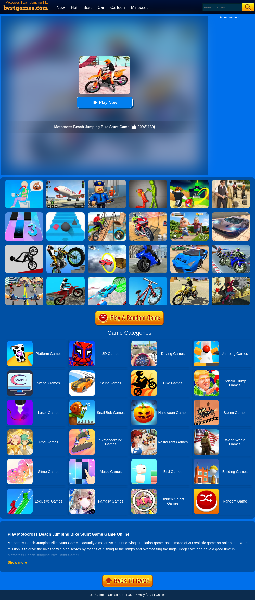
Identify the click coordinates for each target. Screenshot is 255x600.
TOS (129, 595)
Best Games (157, 595)
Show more (17, 562)
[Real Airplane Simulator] (65, 182)
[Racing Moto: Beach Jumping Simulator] (189, 279)
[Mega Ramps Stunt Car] (107, 279)
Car (101, 7)
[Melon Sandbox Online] (148, 182)
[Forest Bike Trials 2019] (65, 279)
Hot (74, 7)
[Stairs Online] (65, 214)
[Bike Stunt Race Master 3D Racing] (231, 246)
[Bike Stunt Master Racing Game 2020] (148, 246)
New (61, 7)
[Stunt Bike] (65, 246)
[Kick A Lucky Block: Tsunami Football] (189, 182)
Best (87, 7)
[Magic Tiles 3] (24, 214)
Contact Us (115, 595)
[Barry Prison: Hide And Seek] (107, 182)
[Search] (222, 7)
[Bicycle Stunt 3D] (107, 214)
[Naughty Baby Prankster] (189, 214)
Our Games (97, 595)
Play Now (104, 102)
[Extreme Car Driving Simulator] (231, 214)
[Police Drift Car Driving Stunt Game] (189, 246)
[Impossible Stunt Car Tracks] (107, 246)
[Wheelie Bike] (24, 246)
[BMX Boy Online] (148, 279)
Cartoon (117, 7)
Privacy (140, 595)
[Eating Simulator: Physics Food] (24, 182)
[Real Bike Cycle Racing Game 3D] (24, 279)
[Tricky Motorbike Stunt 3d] (231, 279)
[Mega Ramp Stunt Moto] (148, 214)
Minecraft (139, 7)
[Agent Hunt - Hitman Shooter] (231, 182)
